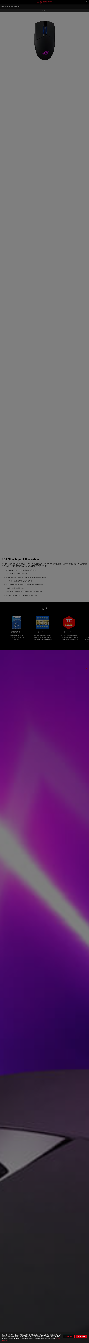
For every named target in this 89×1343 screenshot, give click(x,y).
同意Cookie (81, 1336)
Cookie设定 (68, 1336)
